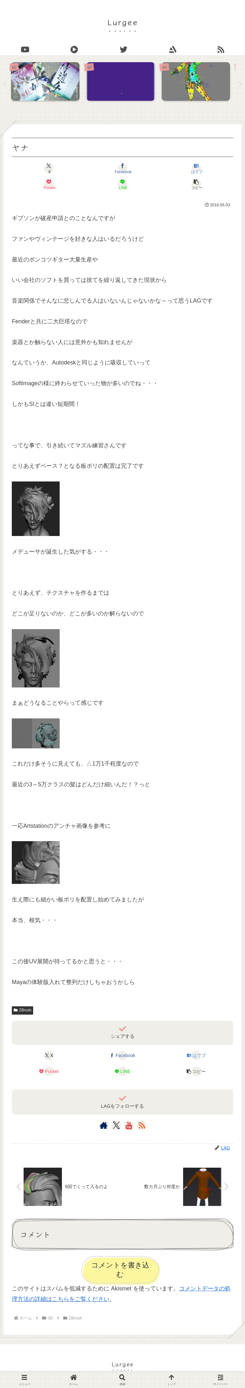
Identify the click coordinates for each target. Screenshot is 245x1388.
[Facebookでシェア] (122, 168)
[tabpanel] (47, 83)
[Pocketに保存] (49, 184)
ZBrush (22, 1010)
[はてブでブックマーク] (196, 168)
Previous (5, 84)
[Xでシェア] (49, 168)
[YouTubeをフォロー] (129, 1125)
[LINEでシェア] (122, 184)
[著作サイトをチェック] (104, 1125)
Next (240, 84)
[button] (196, 184)
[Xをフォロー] (116, 1125)
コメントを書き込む (120, 1270)
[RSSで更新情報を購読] (142, 1125)
